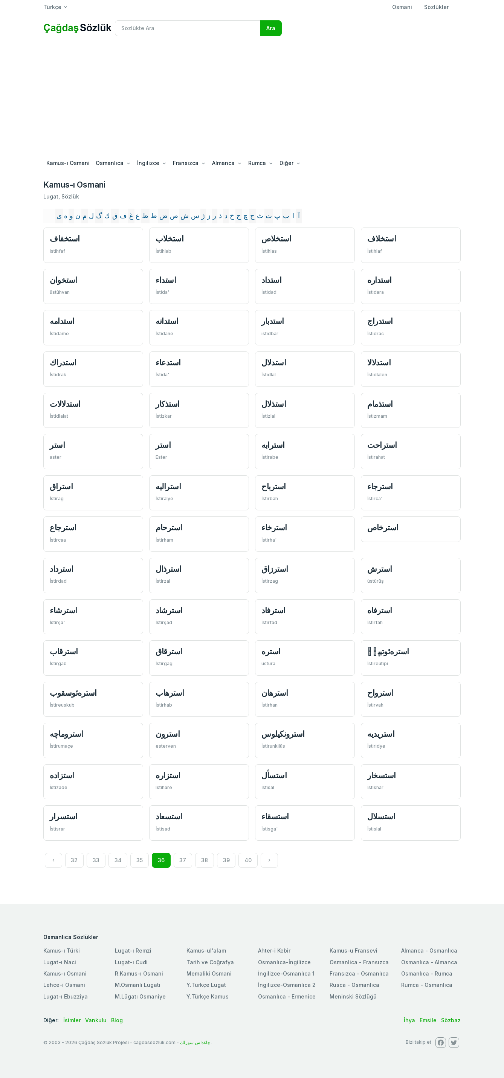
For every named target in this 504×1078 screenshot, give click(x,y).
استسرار (64, 816)
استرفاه (379, 610)
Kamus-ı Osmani (68, 163)
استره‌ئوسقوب (73, 693)
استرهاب (170, 693)
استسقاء (275, 816)
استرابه (273, 445)
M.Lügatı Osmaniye (140, 996)
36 (161, 860)
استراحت (382, 445)
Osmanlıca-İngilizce (284, 962)
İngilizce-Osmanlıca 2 (287, 985)
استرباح (273, 486)
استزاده (62, 775)
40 (248, 860)
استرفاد (273, 610)
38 (204, 860)
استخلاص (276, 238)
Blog (117, 1020)
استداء (166, 280)
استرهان (274, 693)
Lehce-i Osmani (64, 985)
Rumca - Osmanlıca (426, 985)
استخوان (63, 280)
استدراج (380, 321)
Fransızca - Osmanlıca (359, 973)
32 (74, 860)
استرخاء (274, 527)
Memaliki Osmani (209, 973)
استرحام (169, 527)
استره (271, 651)
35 (139, 860)
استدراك (63, 362)
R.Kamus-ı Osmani (139, 973)
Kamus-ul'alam (206, 950)
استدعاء (168, 362)
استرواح (380, 693)
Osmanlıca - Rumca (426, 973)
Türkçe (52, 7)
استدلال (273, 362)
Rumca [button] (257, 163)
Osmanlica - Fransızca (359, 962)
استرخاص (383, 527)
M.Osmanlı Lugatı (137, 985)
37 (182, 860)
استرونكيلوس (283, 734)
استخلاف (381, 238)
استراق (61, 486)
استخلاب (169, 238)
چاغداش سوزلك (195, 1042)
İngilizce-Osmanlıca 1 (286, 973)
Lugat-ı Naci (59, 962)
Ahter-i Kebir (274, 950)
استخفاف (65, 238)
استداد (271, 280)
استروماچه (66, 734)
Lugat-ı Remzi (133, 950)
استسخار (381, 775)
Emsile (428, 1020)
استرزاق (274, 569)
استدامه (62, 321)
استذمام (380, 404)
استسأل (274, 775)
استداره (379, 280)
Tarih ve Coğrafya (210, 962)
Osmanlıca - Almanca (429, 962)
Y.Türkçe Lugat (206, 985)
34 (118, 860)
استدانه (167, 321)
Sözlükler (436, 7)
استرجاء (380, 486)
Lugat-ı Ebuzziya (65, 996)
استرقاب (64, 651)
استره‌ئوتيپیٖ (388, 651)
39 (226, 860)
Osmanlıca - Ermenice (287, 996)
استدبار (272, 321)
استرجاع (63, 527)
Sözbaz (451, 1020)
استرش (379, 569)
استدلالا (379, 362)
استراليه (168, 486)
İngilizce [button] (148, 163)
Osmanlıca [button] (110, 163)
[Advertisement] (252, 98)
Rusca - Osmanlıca (354, 985)
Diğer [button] (286, 163)
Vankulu (96, 1020)
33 (96, 860)
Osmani (402, 7)
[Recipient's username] (187, 28)
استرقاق (169, 651)
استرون (168, 734)
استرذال (169, 569)
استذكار (168, 404)
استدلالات (65, 404)
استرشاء (63, 610)
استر (57, 445)
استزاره (168, 775)
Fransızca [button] (186, 163)
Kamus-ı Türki (61, 950)
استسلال (381, 816)
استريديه (380, 734)
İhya (409, 1020)
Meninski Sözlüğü (353, 996)
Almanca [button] (223, 163)
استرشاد (169, 610)
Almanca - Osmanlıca (429, 950)
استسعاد (169, 816)
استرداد (61, 569)
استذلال (273, 404)
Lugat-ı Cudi (131, 962)
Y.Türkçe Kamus (207, 996)
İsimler (72, 1020)
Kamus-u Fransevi (353, 950)
